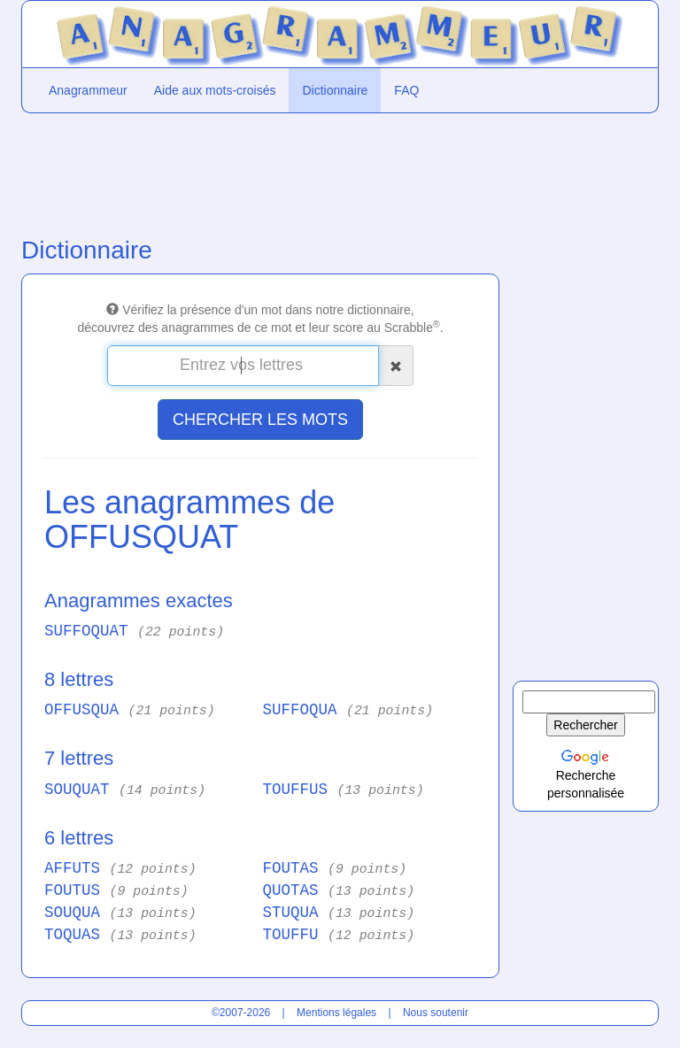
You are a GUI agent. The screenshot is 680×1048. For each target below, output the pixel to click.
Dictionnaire (334, 90)
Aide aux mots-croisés (215, 90)
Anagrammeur (88, 90)
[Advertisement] (260, 171)
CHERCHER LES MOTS (260, 419)
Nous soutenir (435, 1012)
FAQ (406, 90)
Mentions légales (336, 1012)
